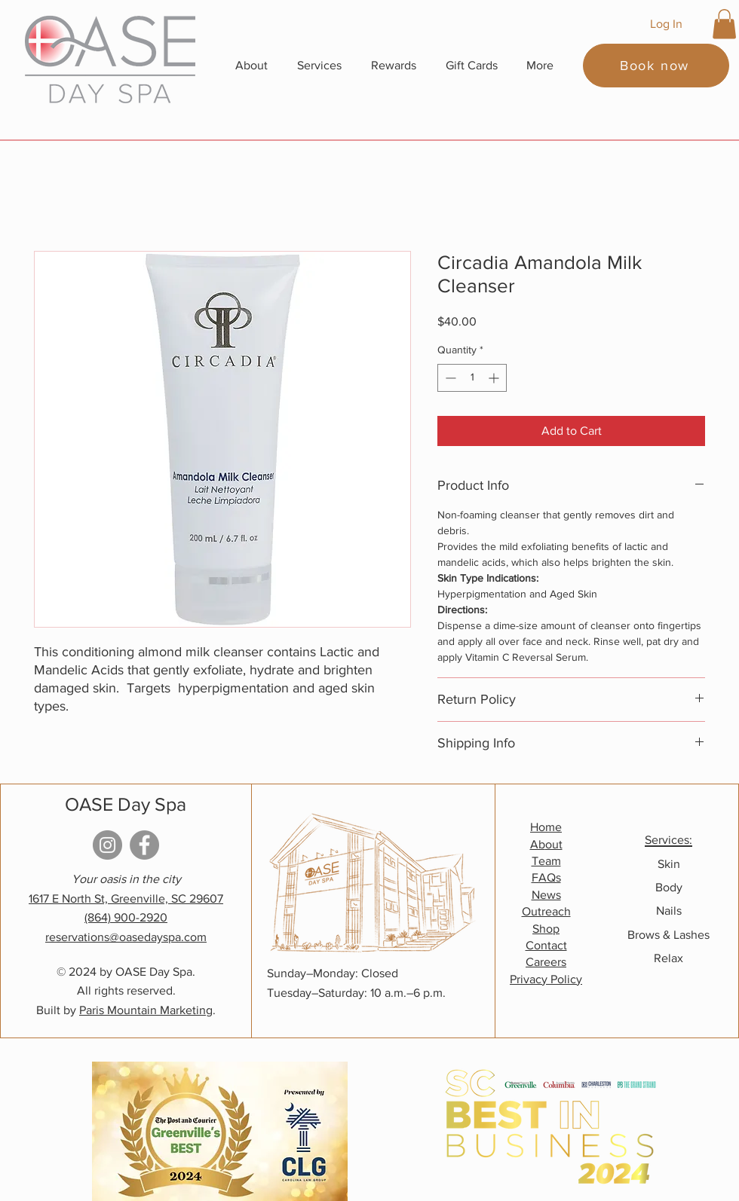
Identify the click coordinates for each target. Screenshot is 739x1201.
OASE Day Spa (125, 803)
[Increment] (495, 378)
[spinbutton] (472, 378)
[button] (724, 23)
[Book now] (656, 65)
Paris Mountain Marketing (146, 1010)
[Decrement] (449, 378)
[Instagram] (107, 845)
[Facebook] (144, 845)
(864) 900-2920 (125, 917)
